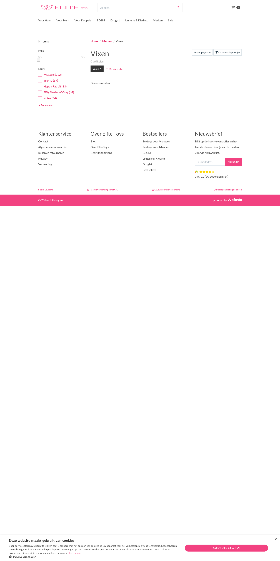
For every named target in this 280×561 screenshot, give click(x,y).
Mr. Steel (50, 75)
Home (94, 41)
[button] (93, 556)
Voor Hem (62, 27)
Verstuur (233, 161)
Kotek (47, 98)
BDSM (101, 27)
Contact (43, 141)
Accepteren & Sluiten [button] (226, 547)
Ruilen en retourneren (51, 152)
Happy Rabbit (52, 86)
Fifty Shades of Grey (56, 92)
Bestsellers (149, 170)
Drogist (115, 27)
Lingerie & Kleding (136, 27)
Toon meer (46, 105)
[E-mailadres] (210, 162)
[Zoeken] (178, 14)
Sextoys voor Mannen (156, 147)
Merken (158, 27)
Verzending (45, 164)
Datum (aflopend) (227, 52)
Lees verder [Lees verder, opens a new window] (75, 553)
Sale (170, 27)
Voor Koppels (82, 27)
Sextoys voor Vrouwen (156, 141)
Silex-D (48, 81)
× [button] (276, 539)
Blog (93, 141)
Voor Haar (44, 27)
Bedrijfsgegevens (101, 152)
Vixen (97, 68)
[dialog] (140, 548)
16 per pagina (202, 52)
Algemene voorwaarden (52, 147)
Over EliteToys (100, 147)
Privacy (43, 158)
